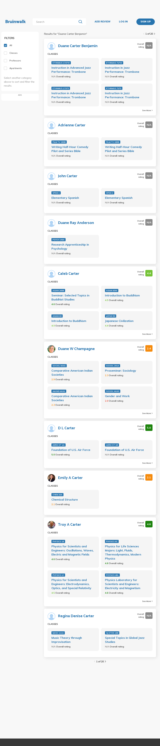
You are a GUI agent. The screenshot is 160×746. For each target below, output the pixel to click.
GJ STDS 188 (112, 633)
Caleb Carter (68, 274)
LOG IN (123, 22)
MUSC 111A (58, 633)
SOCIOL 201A (112, 365)
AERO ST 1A (58, 445)
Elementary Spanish (65, 198)
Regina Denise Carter (76, 616)
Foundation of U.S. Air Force (70, 450)
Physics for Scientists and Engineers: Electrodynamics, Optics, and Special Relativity (71, 584)
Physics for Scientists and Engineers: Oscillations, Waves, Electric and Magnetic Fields (72, 550)
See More (147, 110)
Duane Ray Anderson (76, 223)
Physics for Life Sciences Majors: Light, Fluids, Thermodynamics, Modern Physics (123, 552)
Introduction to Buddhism (122, 295)
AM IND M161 (59, 391)
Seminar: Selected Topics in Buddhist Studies (70, 297)
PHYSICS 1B (58, 541)
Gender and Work (117, 396)
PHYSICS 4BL (112, 575)
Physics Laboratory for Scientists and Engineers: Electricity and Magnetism (122, 584)
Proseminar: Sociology (120, 370)
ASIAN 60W (111, 290)
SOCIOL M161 (59, 365)
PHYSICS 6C (112, 541)
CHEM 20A (57, 494)
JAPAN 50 (110, 316)
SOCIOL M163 (112, 391)
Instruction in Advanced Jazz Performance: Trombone (71, 70)
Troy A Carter (69, 525)
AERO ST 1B (112, 445)
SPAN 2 (109, 193)
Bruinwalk (15, 21)
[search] (55, 21)
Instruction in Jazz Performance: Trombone (122, 70)
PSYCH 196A (58, 239)
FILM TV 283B (59, 142)
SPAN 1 (56, 193)
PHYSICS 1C (58, 575)
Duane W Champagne (76, 349)
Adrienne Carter (71, 125)
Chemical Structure (64, 499)
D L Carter (66, 428)
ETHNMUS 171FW (61, 63)
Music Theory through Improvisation (66, 640)
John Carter (67, 176)
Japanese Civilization (119, 321)
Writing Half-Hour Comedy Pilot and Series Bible (69, 149)
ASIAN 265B (58, 290)
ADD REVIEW (102, 22)
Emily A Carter (70, 478)
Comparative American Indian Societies (72, 372)
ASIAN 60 (57, 316)
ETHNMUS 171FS (61, 88)
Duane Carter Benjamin (77, 46)
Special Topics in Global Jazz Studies (125, 640)
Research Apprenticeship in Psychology (70, 246)
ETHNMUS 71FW (114, 63)
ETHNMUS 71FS (113, 88)
